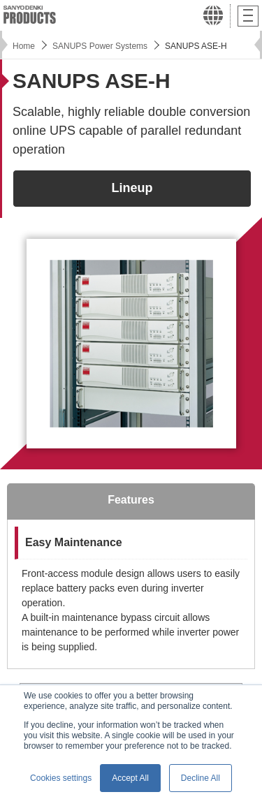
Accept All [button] (130, 778)
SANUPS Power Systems (99, 46)
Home (24, 46)
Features (131, 500)
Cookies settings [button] (61, 778)
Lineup (132, 188)
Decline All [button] (200, 778)
